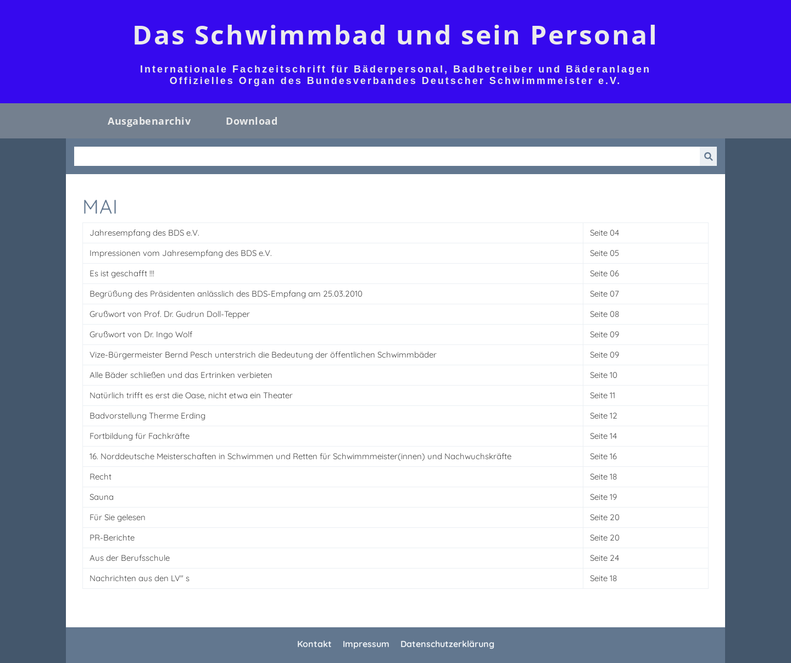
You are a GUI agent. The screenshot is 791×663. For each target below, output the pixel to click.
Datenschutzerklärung (447, 643)
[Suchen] (387, 156)
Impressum (366, 643)
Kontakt (314, 643)
